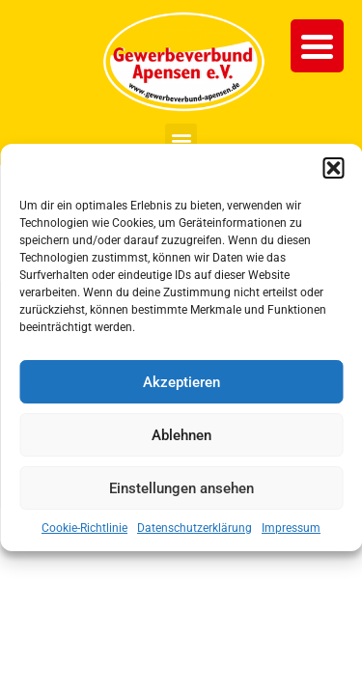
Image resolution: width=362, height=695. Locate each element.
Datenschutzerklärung (194, 528)
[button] (333, 168)
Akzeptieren (181, 382)
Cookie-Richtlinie (84, 528)
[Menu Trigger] (317, 45)
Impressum (291, 528)
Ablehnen (181, 435)
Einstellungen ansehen (181, 488)
